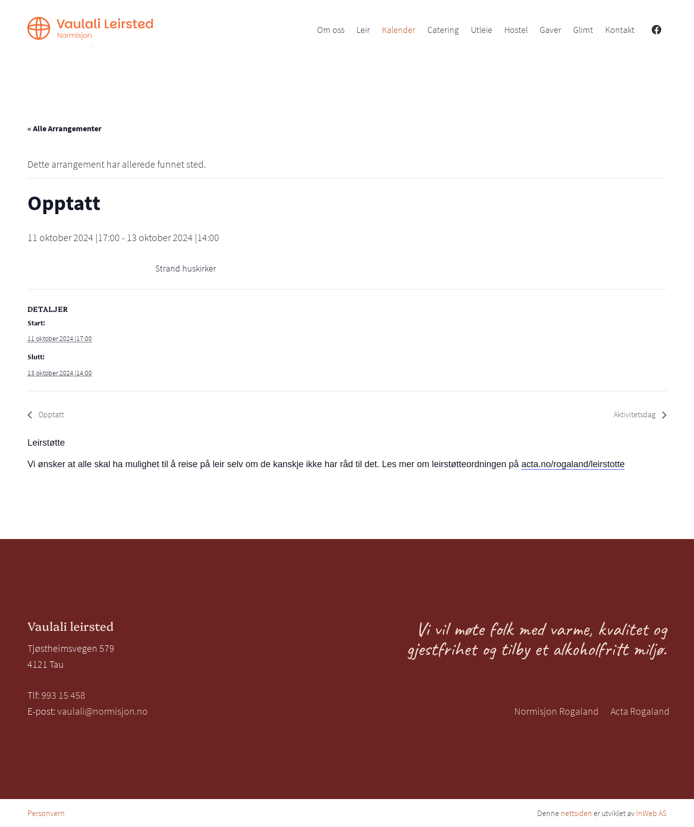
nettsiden (576, 813)
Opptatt (50, 414)
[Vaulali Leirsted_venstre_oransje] (90, 32)
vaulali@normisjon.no (102, 711)
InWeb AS (651, 813)
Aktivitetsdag (635, 414)
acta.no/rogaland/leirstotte (573, 464)
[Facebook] (657, 30)
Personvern (46, 813)
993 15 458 (63, 695)
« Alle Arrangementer (64, 128)
